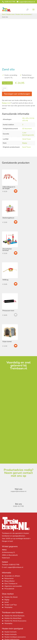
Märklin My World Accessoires (15, 621)
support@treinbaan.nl (15, 567)
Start (3, 14)
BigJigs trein (6, 103)
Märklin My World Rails (12, 618)
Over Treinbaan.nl (10, 584)
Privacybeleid (9, 589)
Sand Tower (26, 147)
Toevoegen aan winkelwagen (17, 94)
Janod (6, 602)
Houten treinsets (10, 632)
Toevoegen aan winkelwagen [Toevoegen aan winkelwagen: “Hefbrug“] (15, 284)
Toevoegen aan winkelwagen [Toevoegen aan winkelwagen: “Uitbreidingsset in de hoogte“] (15, 191)
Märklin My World (10, 597)
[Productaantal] (4, 90)
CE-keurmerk (27, 129)
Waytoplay (8, 607)
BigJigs (24, 143)
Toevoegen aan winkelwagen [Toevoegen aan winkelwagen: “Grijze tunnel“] (15, 345)
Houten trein (10, 14)
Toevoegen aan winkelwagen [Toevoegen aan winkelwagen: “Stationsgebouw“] (15, 222)
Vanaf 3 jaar (26, 139)
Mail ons (18, 489)
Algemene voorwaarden (13, 586)
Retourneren (9, 578)
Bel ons (18, 504)
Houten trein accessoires (23, 14)
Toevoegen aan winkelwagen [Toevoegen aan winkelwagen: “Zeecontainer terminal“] (15, 253)
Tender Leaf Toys (10, 605)
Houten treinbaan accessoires (15, 637)
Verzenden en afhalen (12, 576)
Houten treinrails (10, 634)
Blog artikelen (9, 581)
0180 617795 (14, 565)
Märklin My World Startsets (14, 616)
